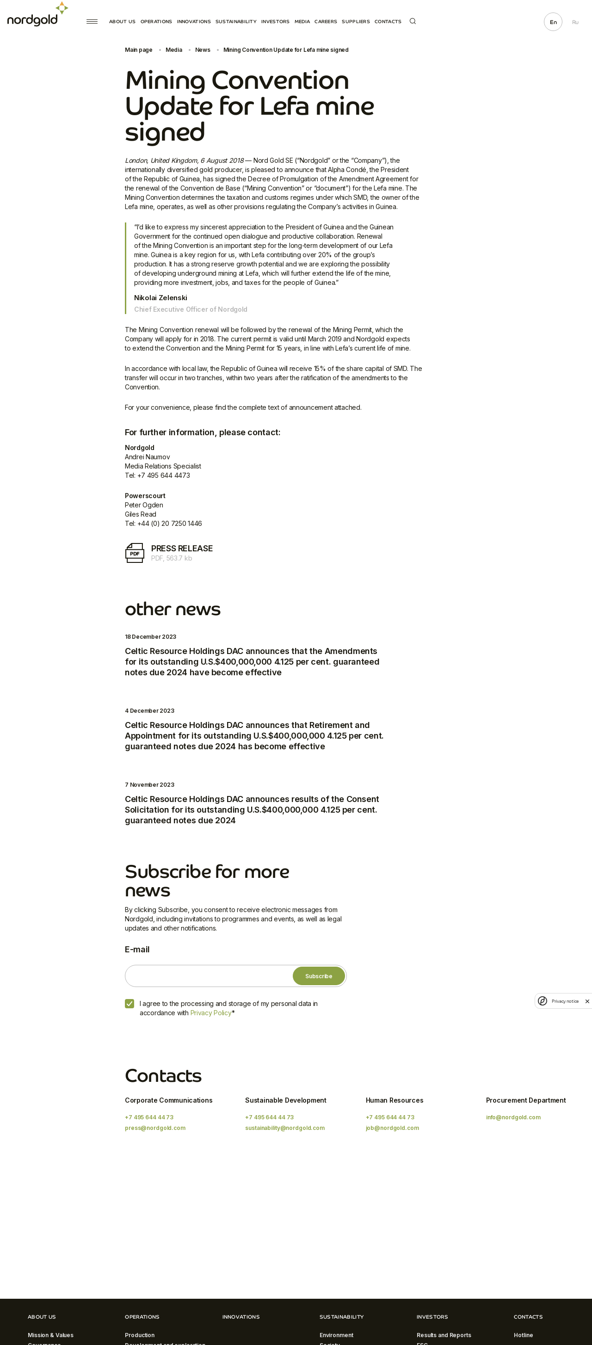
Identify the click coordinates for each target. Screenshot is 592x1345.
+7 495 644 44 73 (149, 1117)
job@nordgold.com (392, 1127)
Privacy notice (565, 1001)
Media (302, 21)
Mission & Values (51, 1335)
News (202, 49)
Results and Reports (444, 1335)
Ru (575, 22)
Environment (336, 1335)
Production (139, 1335)
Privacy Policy (211, 1013)
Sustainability (236, 21)
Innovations (194, 21)
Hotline (523, 1335)
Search (413, 21)
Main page (139, 49)
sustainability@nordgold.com (285, 1127)
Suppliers (356, 21)
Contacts (388, 21)
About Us (122, 21)
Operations (157, 21)
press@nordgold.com (155, 1127)
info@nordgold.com (513, 1117)
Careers (325, 21)
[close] (587, 1001)
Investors (275, 21)
